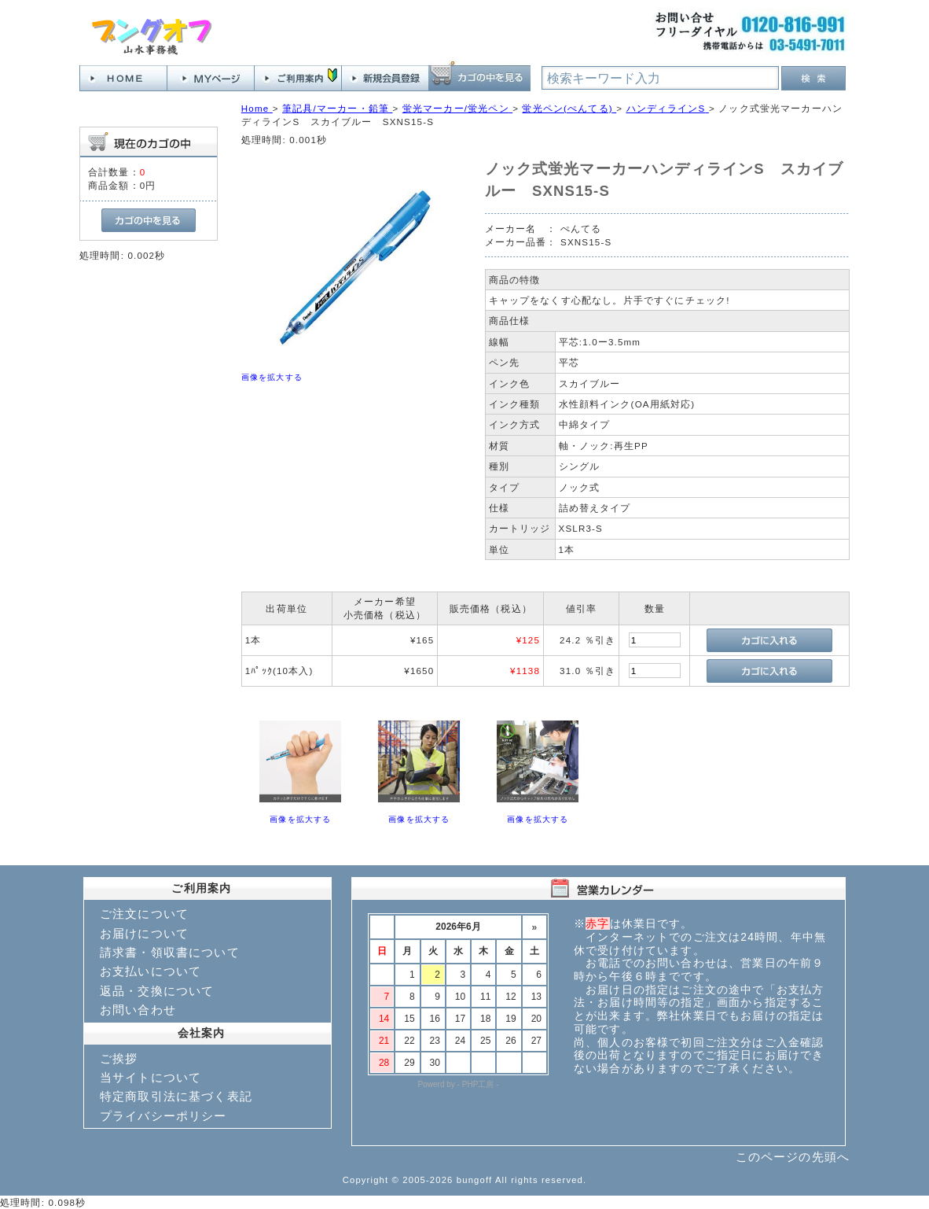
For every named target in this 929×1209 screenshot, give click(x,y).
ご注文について (144, 913)
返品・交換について (157, 990)
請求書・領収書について (170, 952)
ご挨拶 (119, 1058)
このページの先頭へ (793, 1156)
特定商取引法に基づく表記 (176, 1096)
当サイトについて (150, 1077)
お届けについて (144, 933)
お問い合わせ (138, 1009)
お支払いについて (150, 971)
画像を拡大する (272, 377)
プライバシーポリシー (163, 1115)
